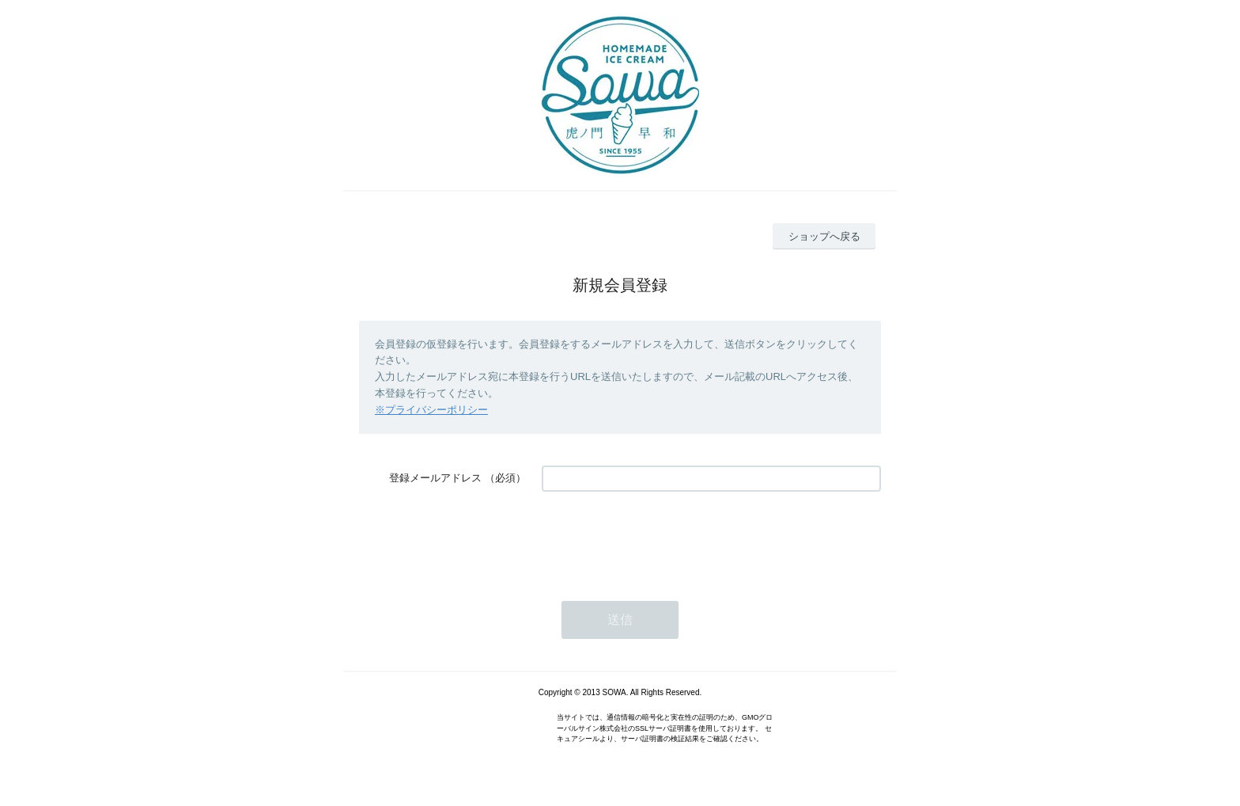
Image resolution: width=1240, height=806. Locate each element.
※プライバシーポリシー (431, 410)
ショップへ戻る (824, 236)
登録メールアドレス (435, 478)
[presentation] (662, 538)
